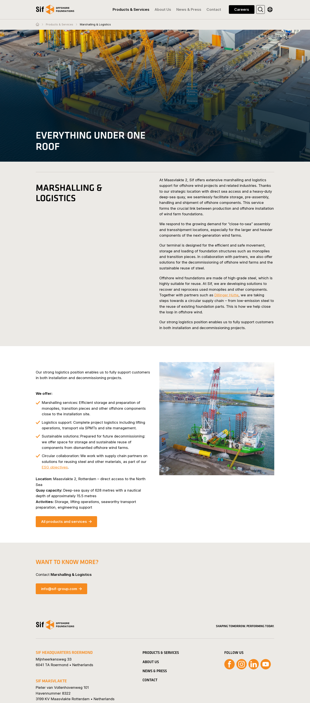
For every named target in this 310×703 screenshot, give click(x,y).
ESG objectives (55, 467)
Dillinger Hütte (226, 295)
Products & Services (59, 24)
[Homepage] (37, 24)
